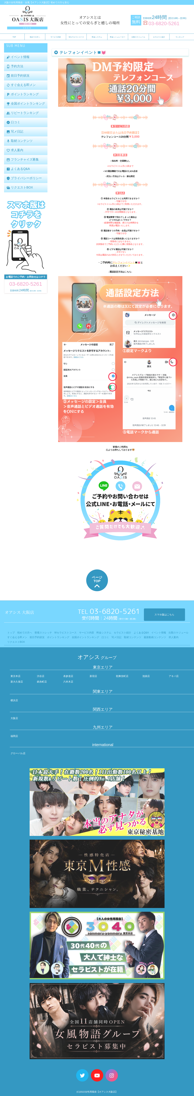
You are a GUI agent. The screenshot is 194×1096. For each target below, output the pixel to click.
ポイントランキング (22, 94)
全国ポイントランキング (25, 104)
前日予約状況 (18, 76)
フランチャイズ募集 (22, 160)
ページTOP (97, 583)
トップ (11, 632)
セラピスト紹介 (159, 37)
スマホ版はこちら (164, 614)
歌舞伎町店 (122, 676)
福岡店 (14, 736)
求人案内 (14, 150)
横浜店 (14, 700)
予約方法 (14, 66)
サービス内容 (56, 37)
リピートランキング (22, 113)
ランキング (180, 37)
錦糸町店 (42, 681)
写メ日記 (14, 132)
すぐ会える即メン (21, 85)
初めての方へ (35, 37)
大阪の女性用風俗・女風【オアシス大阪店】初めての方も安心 (36, 2)
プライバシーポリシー (24, 178)
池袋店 (146, 676)
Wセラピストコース (76, 37)
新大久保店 (17, 681)
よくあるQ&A (18, 169)
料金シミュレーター (117, 37)
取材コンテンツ (19, 141)
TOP (14, 37)
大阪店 (14, 718)
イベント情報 (18, 57)
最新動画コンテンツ (155, 637)
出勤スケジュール (138, 37)
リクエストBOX (19, 188)
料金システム (97, 37)
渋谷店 (40, 676)
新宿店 (93, 676)
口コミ (13, 122)
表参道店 (68, 676)
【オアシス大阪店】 (107, 1091)
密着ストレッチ (43, 632)
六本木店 (68, 681)
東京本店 (15, 676)
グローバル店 (18, 753)
